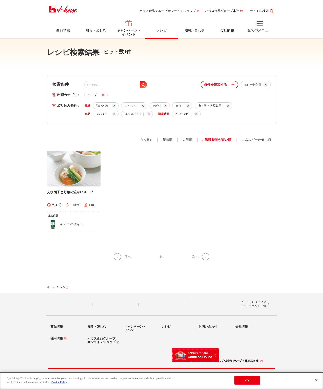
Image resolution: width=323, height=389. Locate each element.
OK (247, 380)
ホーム (51, 287)
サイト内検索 (262, 11)
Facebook (161, 304)
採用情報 (56, 338)
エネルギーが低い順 (256, 140)
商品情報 (63, 30)
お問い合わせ (194, 30)
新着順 (167, 140)
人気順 (187, 140)
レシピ (161, 30)
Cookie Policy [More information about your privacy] (59, 382)
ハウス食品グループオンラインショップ (101, 340)
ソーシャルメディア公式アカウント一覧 (253, 304)
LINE (70, 304)
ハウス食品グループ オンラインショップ (167, 11)
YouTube (207, 304)
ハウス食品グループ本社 (222, 11)
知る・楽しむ (95, 30)
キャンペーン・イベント (129, 32)
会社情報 (227, 30)
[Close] (316, 380)
